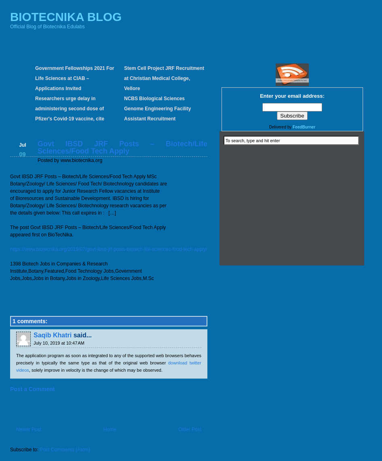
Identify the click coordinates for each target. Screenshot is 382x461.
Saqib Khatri (53, 335)
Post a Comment (32, 389)
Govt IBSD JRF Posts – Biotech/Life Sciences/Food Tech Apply (122, 147)
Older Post (189, 429)
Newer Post (28, 429)
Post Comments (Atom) (65, 450)
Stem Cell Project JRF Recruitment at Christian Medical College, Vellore (164, 78)
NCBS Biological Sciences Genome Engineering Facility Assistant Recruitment (157, 109)
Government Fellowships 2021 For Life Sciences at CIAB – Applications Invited (74, 78)
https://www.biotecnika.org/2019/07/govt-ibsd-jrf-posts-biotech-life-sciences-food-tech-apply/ (108, 249)
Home (109, 429)
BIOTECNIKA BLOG (66, 16)
